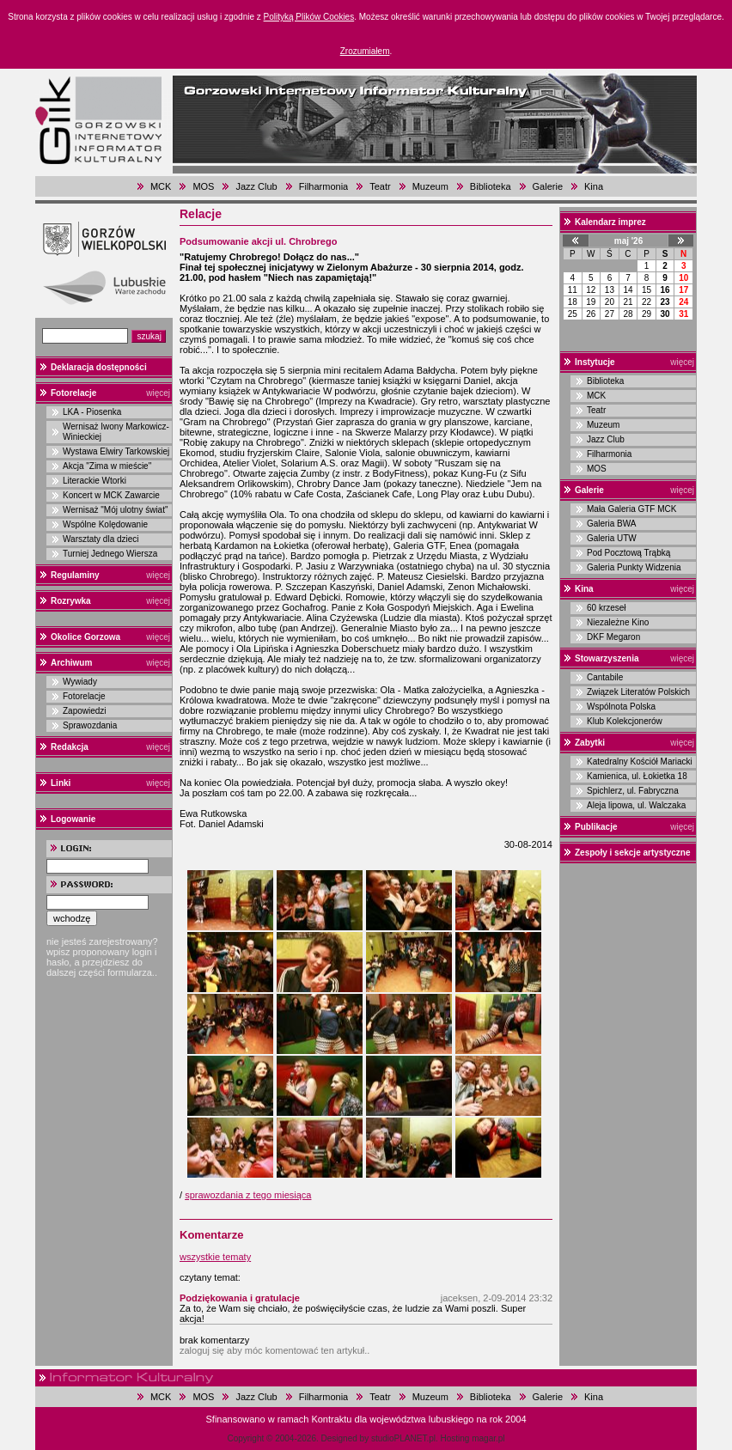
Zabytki (590, 742)
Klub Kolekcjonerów (624, 721)
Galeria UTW (612, 538)
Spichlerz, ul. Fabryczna (633, 790)
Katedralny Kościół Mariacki (639, 761)
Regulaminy (75, 575)
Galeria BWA (611, 523)
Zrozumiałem (365, 51)
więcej (158, 393)
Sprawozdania (90, 725)
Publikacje (596, 827)
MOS (203, 186)
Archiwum (71, 662)
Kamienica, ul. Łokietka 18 (637, 776)
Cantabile (605, 677)
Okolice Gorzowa (85, 637)
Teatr (379, 186)
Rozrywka (71, 601)
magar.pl (488, 1438)
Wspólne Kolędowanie (105, 524)
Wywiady (80, 681)
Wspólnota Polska (621, 706)
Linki (60, 783)
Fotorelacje (73, 393)
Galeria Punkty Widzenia (634, 567)
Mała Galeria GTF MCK (631, 509)
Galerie (548, 186)
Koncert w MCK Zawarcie (111, 495)
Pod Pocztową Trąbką (628, 552)
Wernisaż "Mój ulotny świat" (115, 510)
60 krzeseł (606, 607)
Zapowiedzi (85, 711)
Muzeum (430, 186)
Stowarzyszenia (606, 658)
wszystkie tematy (215, 1257)
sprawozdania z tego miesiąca (248, 1195)
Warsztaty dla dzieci (101, 539)
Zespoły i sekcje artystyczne (633, 852)
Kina (593, 186)
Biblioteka (490, 186)
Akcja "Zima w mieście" (107, 466)
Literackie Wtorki (94, 480)
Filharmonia (323, 186)
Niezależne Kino (618, 622)
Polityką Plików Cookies (309, 16)
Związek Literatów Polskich (638, 692)
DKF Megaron (613, 637)
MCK (160, 186)
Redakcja (69, 747)
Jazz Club (256, 186)
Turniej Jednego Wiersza (110, 553)
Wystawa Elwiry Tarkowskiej (116, 451)
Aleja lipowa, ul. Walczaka (636, 805)
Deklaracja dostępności (99, 367)
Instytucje (595, 362)
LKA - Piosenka (92, 412)
